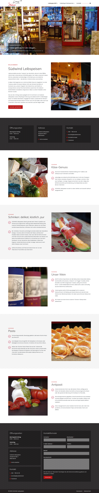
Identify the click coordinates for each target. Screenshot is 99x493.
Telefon (69, 444)
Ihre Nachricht (47, 457)
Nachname (70, 437)
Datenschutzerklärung (74, 472)
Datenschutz (87, 491)
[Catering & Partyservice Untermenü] (74, 3)
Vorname (46, 437)
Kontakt (79, 3)
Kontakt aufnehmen (15, 107)
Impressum (79, 491)
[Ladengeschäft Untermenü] (57, 3)
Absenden (48, 477)
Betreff (45, 450)
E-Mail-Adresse (48, 444)
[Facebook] (90, 3)
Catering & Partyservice (66, 3)
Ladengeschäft (52, 3)
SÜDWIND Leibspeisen (18, 491)
